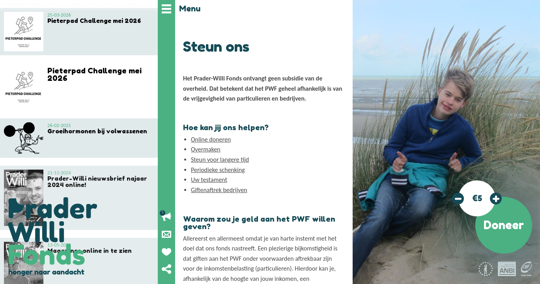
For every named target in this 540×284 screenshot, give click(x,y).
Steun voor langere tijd (220, 159)
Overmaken (205, 149)
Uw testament (209, 179)
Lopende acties (166, 217)
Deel (166, 269)
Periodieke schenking (218, 170)
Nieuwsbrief (166, 234)
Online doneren (211, 139)
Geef (166, 251)
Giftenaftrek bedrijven (219, 190)
